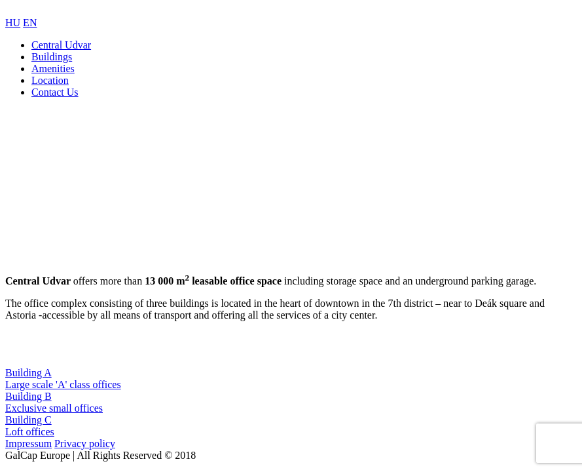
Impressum (28, 443)
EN (30, 22)
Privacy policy (84, 443)
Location (50, 80)
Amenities (53, 68)
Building (291, 379)
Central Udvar (61, 44)
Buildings (51, 56)
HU (12, 22)
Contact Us (55, 92)
